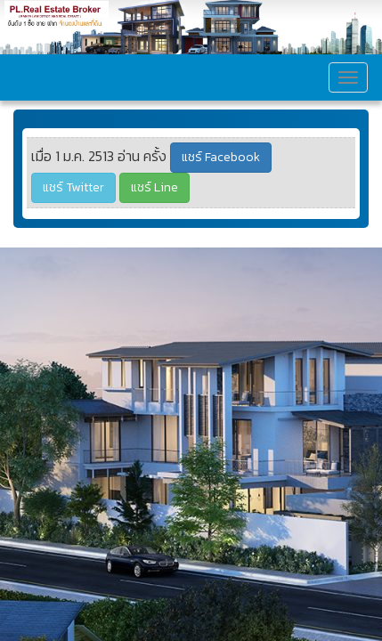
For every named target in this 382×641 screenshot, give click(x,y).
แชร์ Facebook (221, 157)
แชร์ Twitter (73, 187)
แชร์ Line (154, 187)
